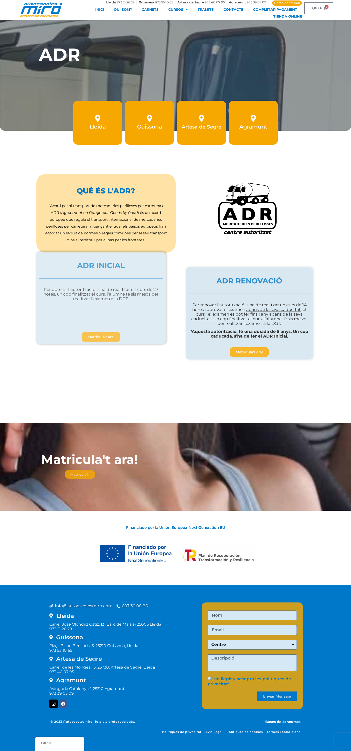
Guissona (149, 128)
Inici (99, 9)
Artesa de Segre (201, 128)
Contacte (233, 9)
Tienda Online (287, 16)
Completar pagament (275, 9)
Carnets (150, 9)
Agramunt (253, 128)
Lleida (97, 128)
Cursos (178, 9)
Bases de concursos (282, 722)
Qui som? (123, 9)
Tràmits (206, 9)
